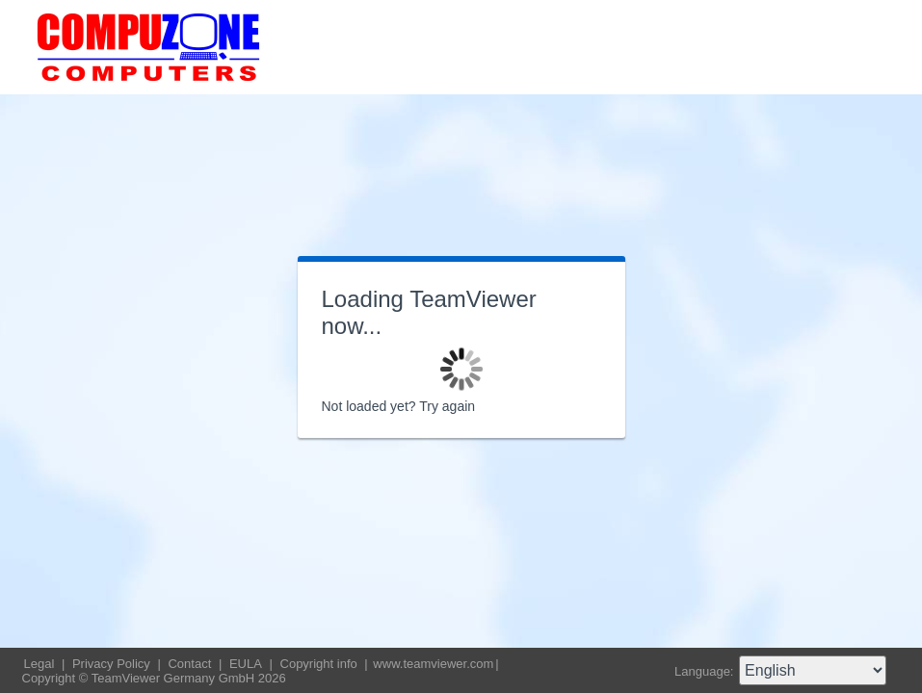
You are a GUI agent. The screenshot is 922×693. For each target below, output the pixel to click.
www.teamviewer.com (433, 663)
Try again (447, 406)
